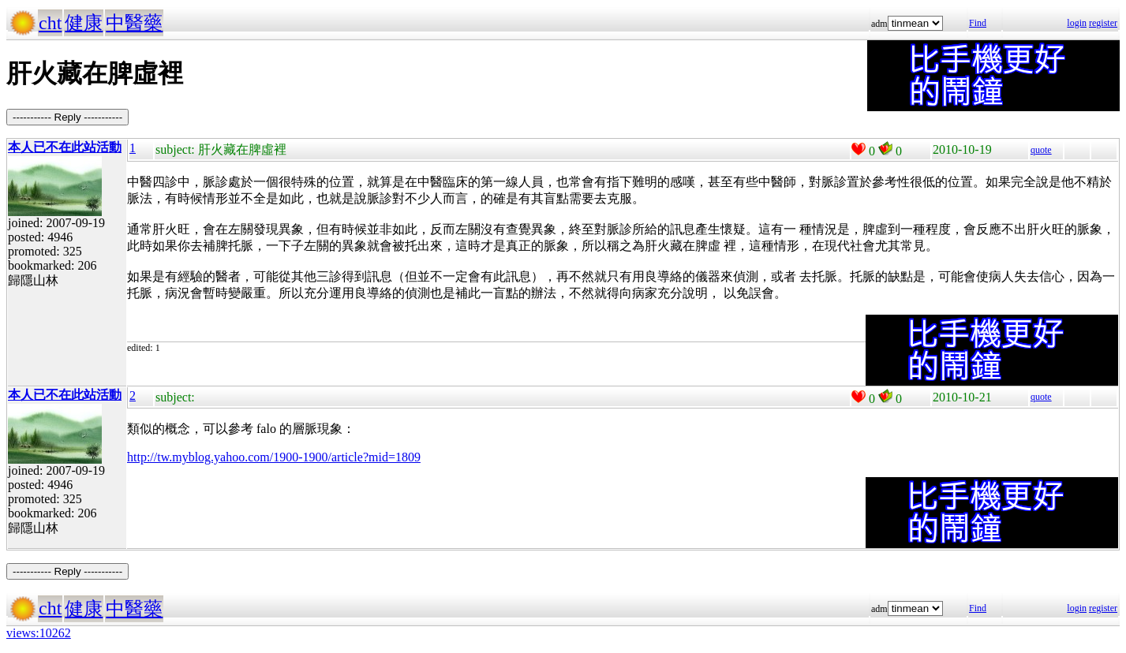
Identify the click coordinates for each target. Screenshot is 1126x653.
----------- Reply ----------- (67, 117)
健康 (84, 23)
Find (977, 22)
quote (1041, 149)
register (1103, 22)
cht (50, 23)
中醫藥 (134, 23)
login (1077, 22)
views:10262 (38, 633)
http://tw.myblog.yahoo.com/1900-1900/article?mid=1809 (274, 457)
